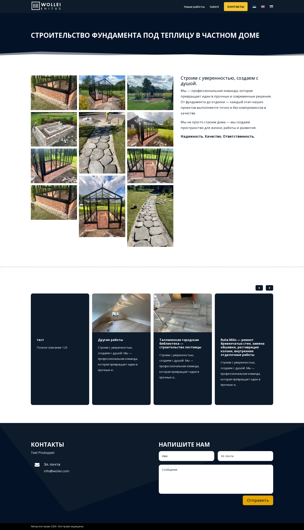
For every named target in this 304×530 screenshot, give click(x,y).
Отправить (258, 500)
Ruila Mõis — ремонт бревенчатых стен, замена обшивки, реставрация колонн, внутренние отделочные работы (242, 347)
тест (40, 340)
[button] (269, 288)
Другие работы (110, 340)
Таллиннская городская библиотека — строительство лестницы (180, 343)
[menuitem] (254, 9)
